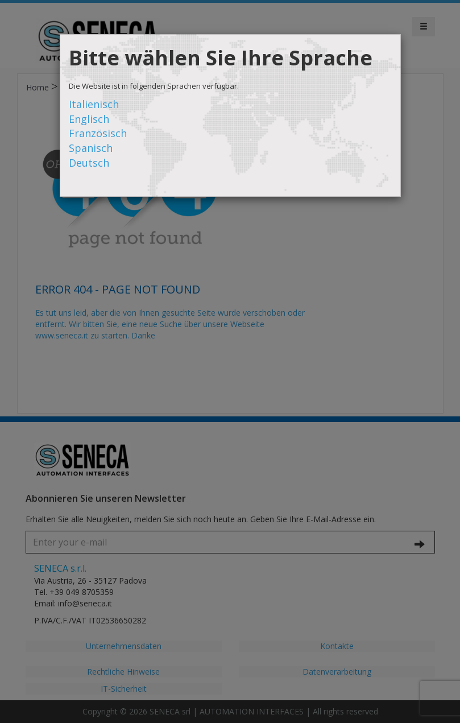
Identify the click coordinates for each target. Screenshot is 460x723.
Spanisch (91, 148)
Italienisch (94, 104)
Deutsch (89, 163)
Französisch (98, 133)
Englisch (89, 119)
